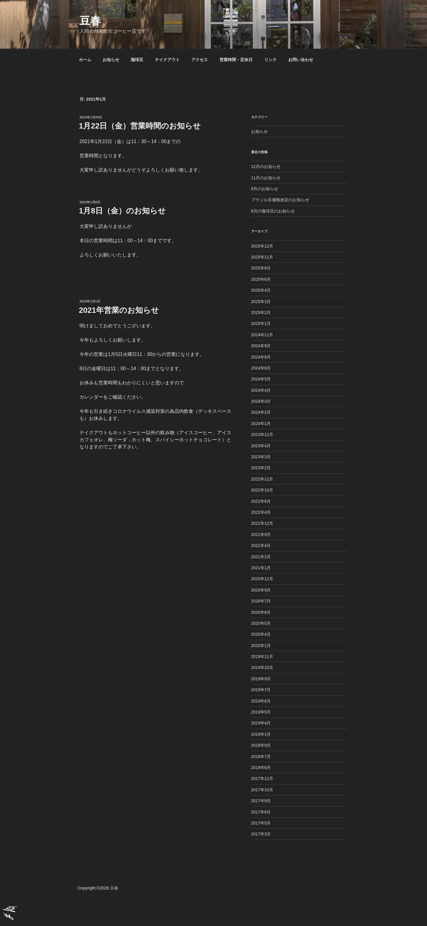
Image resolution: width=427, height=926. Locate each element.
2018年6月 (261, 767)
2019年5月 (261, 712)
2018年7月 (261, 756)
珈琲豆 (137, 59)
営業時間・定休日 (236, 59)
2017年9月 (261, 800)
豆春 (90, 21)
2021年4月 (261, 545)
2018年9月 (261, 745)
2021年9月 (261, 534)
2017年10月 (262, 789)
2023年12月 (262, 434)
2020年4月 (261, 634)
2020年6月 (261, 612)
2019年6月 (261, 701)
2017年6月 (261, 812)
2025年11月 (262, 257)
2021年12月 (262, 523)
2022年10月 (262, 490)
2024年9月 (261, 345)
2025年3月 (261, 301)
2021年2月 (261, 556)
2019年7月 (261, 689)
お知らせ (111, 59)
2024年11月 (262, 334)
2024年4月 (261, 390)
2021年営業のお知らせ (119, 310)
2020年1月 (261, 645)
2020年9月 (261, 590)
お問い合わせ (300, 59)
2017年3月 (261, 834)
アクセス (199, 59)
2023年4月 (261, 445)
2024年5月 (261, 379)
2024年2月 (261, 412)
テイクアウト (167, 59)
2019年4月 (261, 723)
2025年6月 (261, 279)
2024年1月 (261, 423)
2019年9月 (261, 678)
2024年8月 (261, 357)
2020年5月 (261, 623)
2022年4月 (261, 512)
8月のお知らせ (264, 188)
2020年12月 (262, 578)
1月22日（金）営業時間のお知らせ (140, 125)
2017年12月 (262, 778)
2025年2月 (261, 312)
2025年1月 (261, 323)
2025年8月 (261, 268)
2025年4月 (261, 290)
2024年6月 (261, 368)
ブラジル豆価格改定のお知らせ (280, 199)
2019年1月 (261, 734)
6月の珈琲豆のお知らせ (273, 211)
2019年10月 (262, 667)
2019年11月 (262, 656)
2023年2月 (261, 467)
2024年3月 (261, 401)
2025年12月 (262, 246)
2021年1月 (261, 567)
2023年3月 (261, 456)
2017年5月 (261, 823)
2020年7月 (261, 601)
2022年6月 (261, 501)
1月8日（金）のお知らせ (122, 210)
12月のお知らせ (266, 166)
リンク (270, 59)
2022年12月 (262, 479)
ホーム (85, 59)
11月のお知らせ (266, 177)
